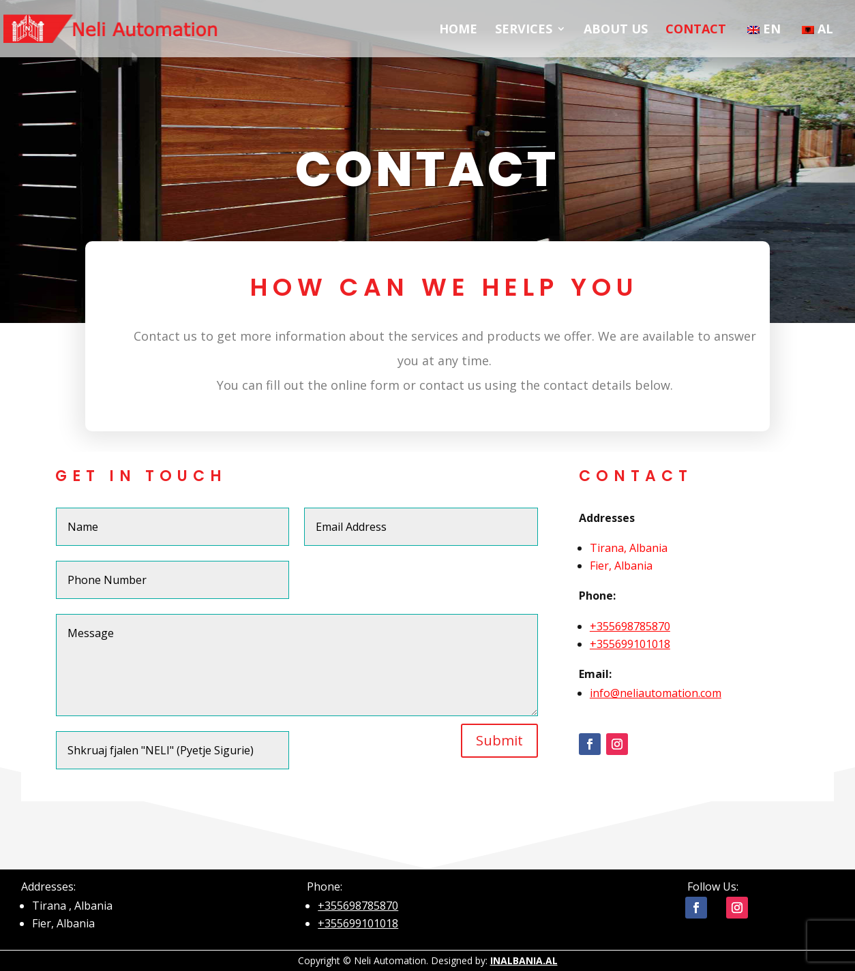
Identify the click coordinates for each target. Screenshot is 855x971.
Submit (499, 813)
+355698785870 (630, 699)
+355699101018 (630, 716)
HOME (458, 30)
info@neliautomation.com (655, 765)
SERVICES (523, 30)
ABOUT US (616, 30)
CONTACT (695, 30)
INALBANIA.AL (524, 960)
